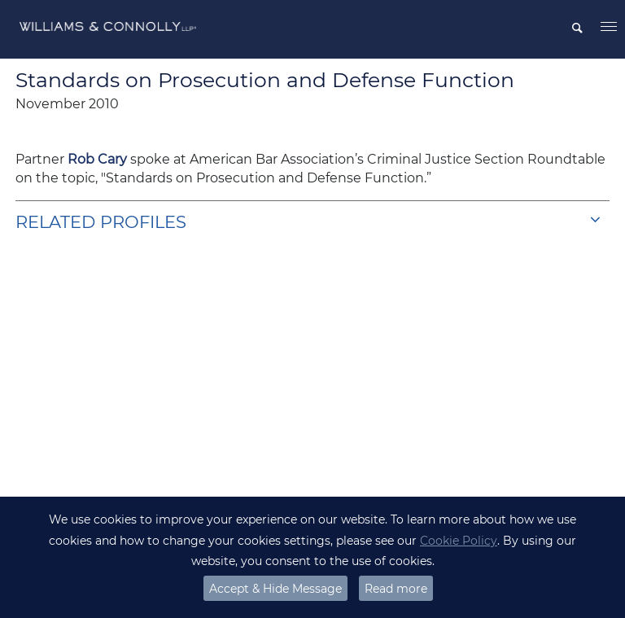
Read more (396, 588)
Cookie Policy (458, 540)
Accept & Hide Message (275, 588)
